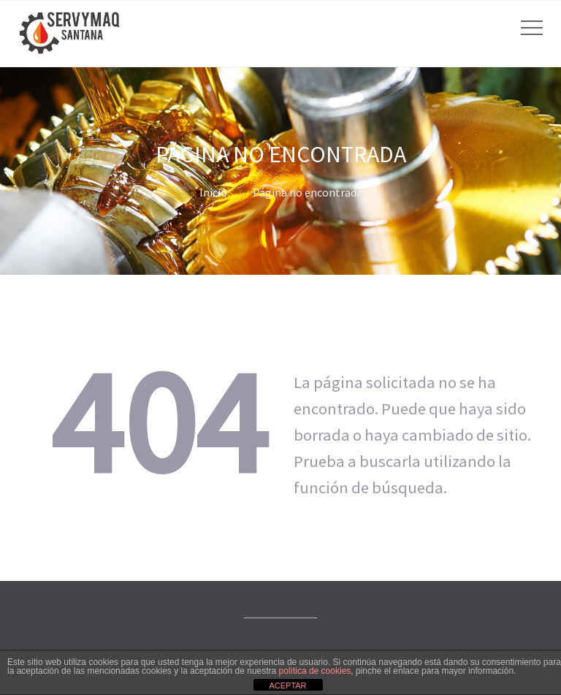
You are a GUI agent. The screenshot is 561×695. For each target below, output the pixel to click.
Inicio (213, 192)
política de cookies (315, 671)
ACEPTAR (287, 685)
